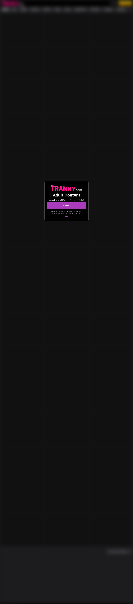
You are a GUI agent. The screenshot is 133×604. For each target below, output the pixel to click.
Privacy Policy (57, 213)
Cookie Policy (76, 211)
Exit (66, 216)
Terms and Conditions (73, 213)
